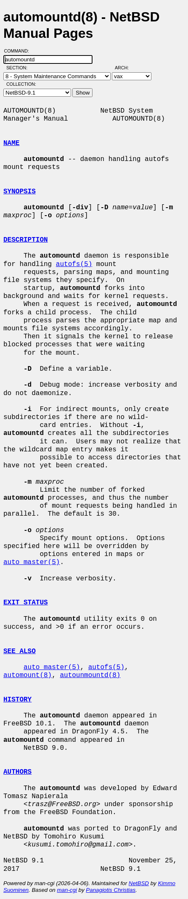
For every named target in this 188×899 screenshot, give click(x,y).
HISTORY (17, 699)
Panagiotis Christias (110, 890)
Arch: (125, 67)
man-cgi (67, 890)
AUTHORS (17, 772)
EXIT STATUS (25, 602)
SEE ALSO (19, 651)
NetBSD (139, 883)
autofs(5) (74, 264)
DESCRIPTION (25, 240)
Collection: (21, 84)
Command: (19, 50)
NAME (11, 143)
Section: (18, 67)
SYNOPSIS (19, 191)
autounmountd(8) (90, 675)
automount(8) (27, 675)
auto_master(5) (31, 562)
